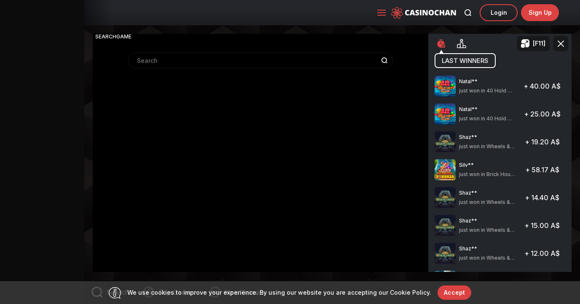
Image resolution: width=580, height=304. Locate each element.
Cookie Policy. (410, 292)
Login (499, 12)
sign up (540, 12)
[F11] (539, 43)
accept (454, 292)
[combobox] (260, 154)
